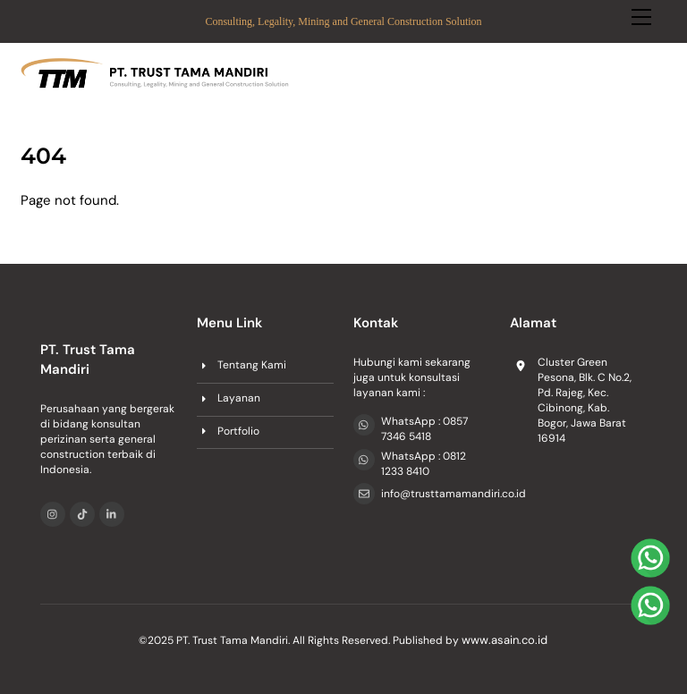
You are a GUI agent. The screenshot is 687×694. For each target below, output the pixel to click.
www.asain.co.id (504, 639)
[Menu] (641, 24)
